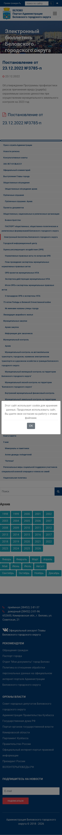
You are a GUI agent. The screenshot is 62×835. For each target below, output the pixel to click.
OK (31, 425)
